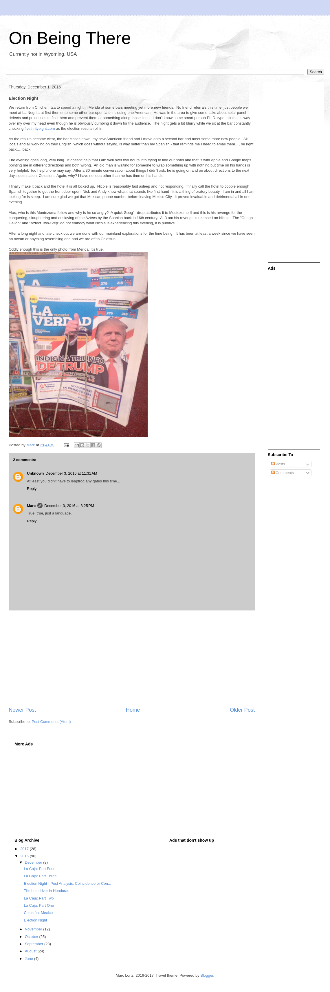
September (34, 944)
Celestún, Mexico (38, 912)
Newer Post (22, 710)
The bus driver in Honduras (46, 891)
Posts (278, 464)
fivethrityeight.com (40, 128)
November (34, 929)
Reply (31, 488)
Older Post (242, 710)
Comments (282, 473)
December (34, 862)
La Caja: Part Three (40, 876)
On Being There (70, 38)
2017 (25, 849)
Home (133, 710)
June (29, 958)
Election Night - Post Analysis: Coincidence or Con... (67, 883)
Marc (31, 506)
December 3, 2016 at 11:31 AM (71, 473)
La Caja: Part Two (39, 898)
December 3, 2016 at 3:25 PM (69, 506)
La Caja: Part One (39, 905)
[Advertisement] (132, 658)
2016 (25, 856)
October (32, 936)
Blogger (206, 975)
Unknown (35, 473)
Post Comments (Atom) (51, 721)
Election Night (35, 920)
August (31, 951)
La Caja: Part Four (39, 869)
